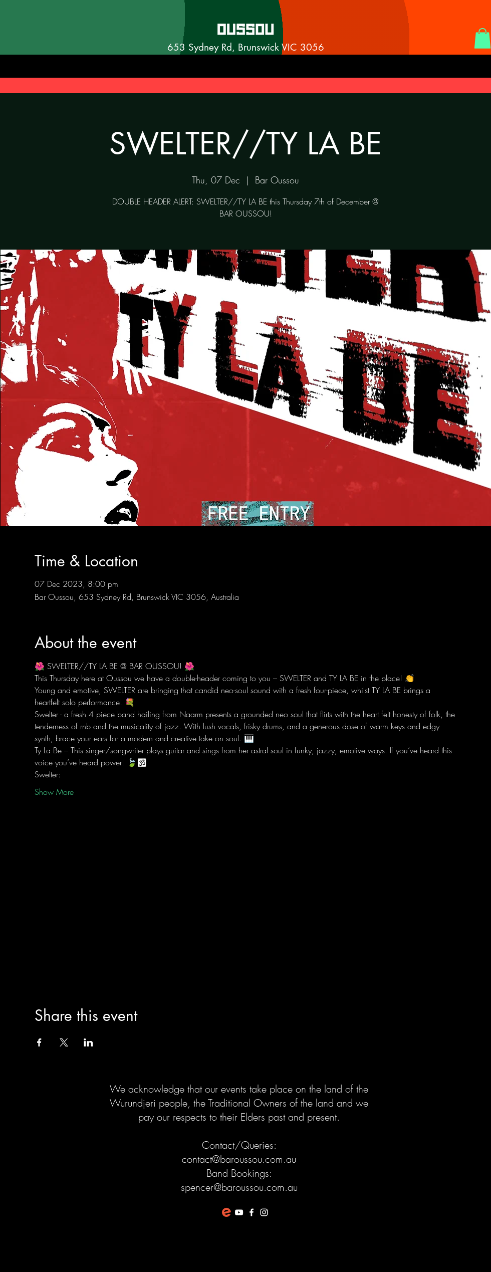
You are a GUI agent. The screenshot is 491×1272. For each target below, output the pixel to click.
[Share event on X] (64, 1042)
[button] (482, 38)
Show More (54, 791)
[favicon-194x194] (226, 1212)
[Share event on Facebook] (39, 1042)
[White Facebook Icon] (252, 1212)
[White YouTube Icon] (239, 1212)
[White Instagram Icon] (264, 1212)
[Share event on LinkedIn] (88, 1042)
